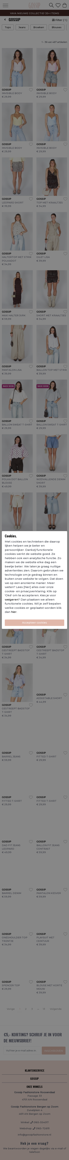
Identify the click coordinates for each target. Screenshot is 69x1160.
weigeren (11, 599)
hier (14, 612)
